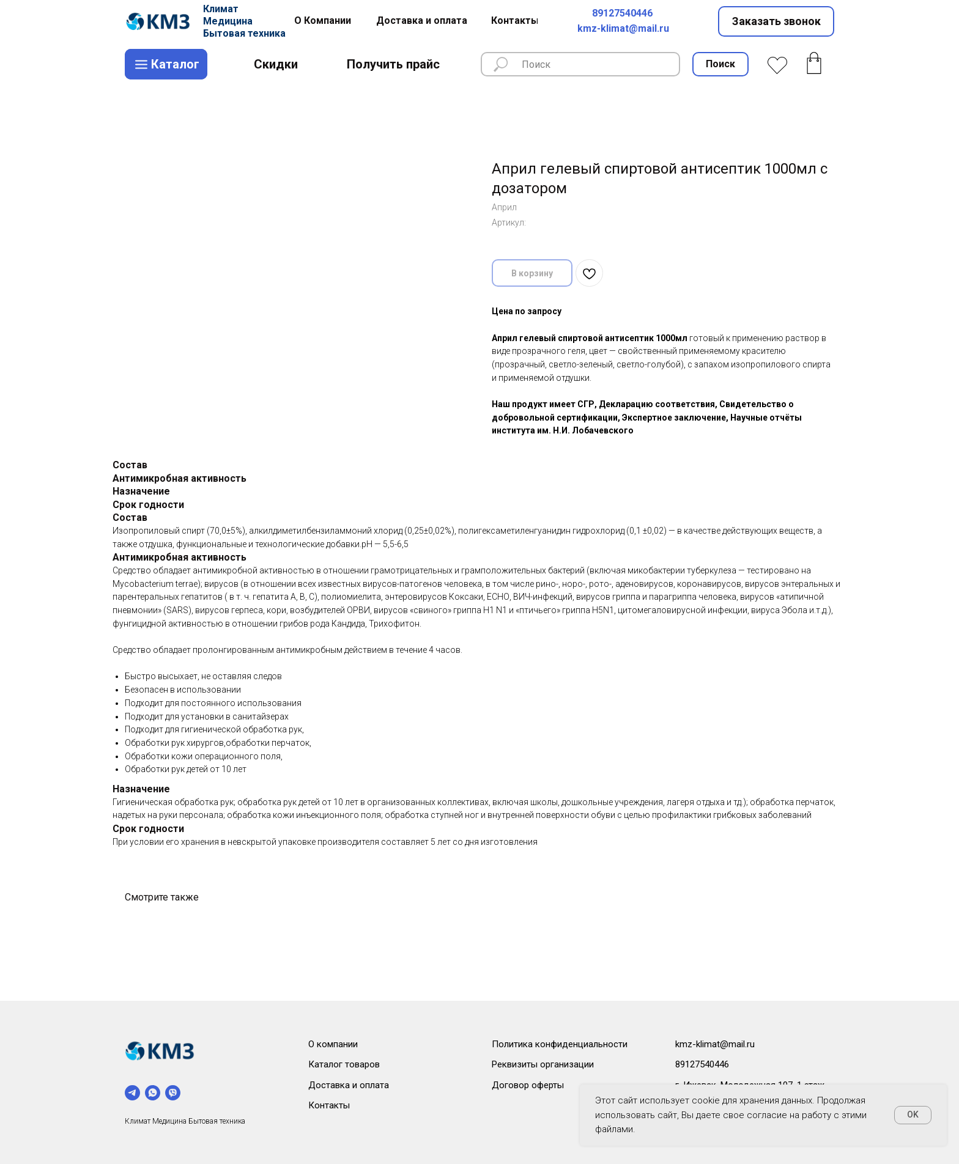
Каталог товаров (344, 1064)
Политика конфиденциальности (560, 1044)
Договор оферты (528, 1085)
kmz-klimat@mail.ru (623, 28)
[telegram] (132, 1092)
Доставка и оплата (348, 1085)
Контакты (329, 1105)
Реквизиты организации (543, 1064)
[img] (159, 21)
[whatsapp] (152, 1092)
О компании (333, 1044)
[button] (776, 21)
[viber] (172, 1092)
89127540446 (622, 13)
